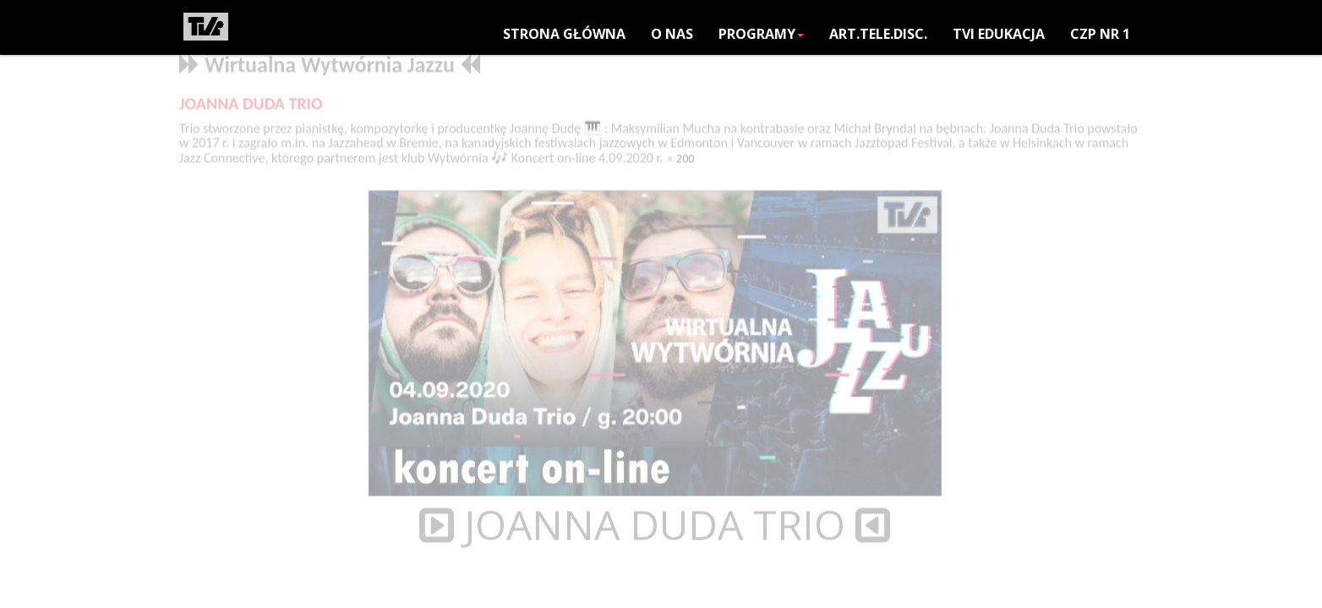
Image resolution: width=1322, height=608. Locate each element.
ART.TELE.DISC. (878, 33)
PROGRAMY (761, 33)
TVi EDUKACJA (999, 33)
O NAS (672, 33)
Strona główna (564, 33)
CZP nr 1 (1100, 33)
